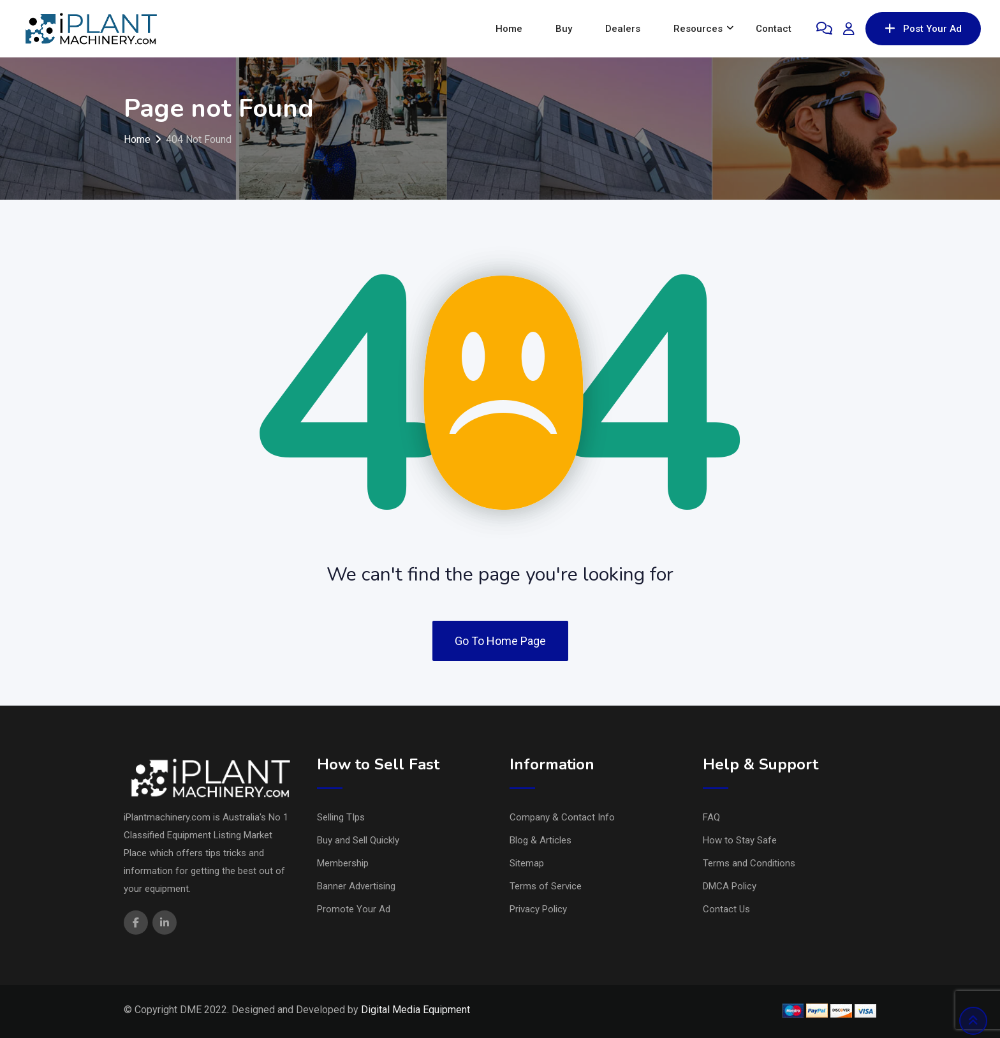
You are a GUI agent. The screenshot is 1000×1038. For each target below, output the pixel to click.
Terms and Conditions (749, 863)
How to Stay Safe (740, 840)
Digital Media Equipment (415, 1010)
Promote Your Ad (353, 909)
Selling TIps (341, 817)
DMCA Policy (729, 886)
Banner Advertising (356, 886)
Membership (343, 863)
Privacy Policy (538, 909)
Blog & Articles (540, 840)
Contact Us (726, 909)
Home (509, 28)
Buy (563, 28)
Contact (773, 28)
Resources (698, 28)
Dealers (622, 28)
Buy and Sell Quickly (358, 840)
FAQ (711, 817)
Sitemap (527, 863)
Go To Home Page (500, 641)
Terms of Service (546, 886)
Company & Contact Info (562, 817)
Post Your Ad (923, 28)
